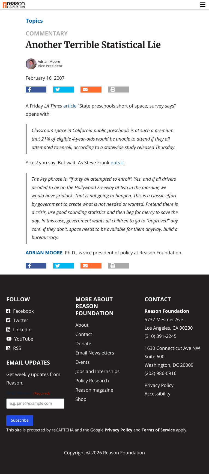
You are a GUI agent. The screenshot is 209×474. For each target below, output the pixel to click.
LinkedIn (19, 329)
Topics (34, 20)
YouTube (19, 339)
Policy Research (92, 380)
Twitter (17, 320)
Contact (83, 334)
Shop (80, 399)
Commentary (47, 33)
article (70, 106)
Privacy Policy (159, 385)
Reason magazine (94, 390)
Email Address (28, 393)
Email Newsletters (94, 353)
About (81, 325)
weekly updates (32, 374)
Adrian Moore (44, 252)
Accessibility (158, 393)
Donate (83, 343)
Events (82, 362)
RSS (13, 348)
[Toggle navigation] (203, 5)
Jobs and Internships (97, 371)
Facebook (20, 311)
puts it (117, 162)
